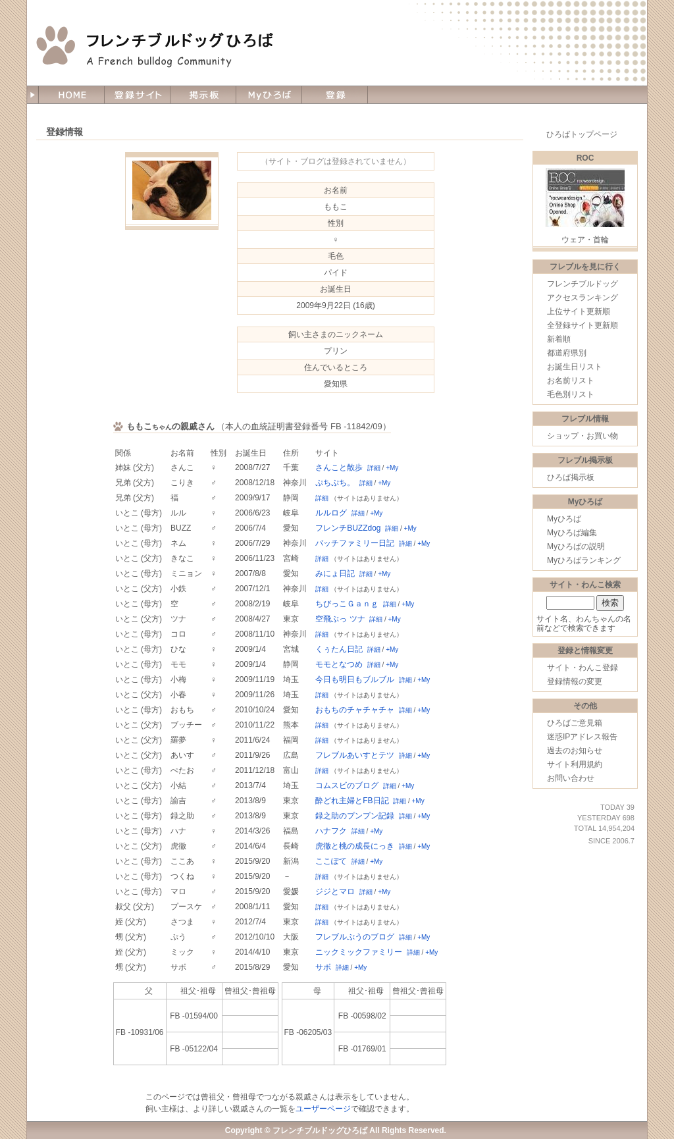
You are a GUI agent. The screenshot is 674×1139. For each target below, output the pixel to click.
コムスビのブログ (346, 785)
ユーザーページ (323, 1108)
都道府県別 (566, 353)
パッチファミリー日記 (354, 543)
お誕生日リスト (574, 366)
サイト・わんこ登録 (582, 667)
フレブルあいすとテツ (354, 755)
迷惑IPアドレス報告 (582, 736)
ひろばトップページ (581, 134)
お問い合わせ (570, 778)
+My (392, 467)
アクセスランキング (582, 297)
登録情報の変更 (574, 681)
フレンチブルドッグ (582, 283)
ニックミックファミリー (358, 952)
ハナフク (331, 830)
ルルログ (331, 512)
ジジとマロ (335, 891)
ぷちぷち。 (335, 482)
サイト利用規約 (574, 764)
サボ (323, 967)
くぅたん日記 (339, 649)
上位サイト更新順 (578, 311)
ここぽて (331, 861)
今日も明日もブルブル (354, 679)
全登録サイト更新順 (582, 325)
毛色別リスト (570, 394)
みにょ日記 (335, 573)
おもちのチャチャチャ (354, 709)
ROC (585, 158)
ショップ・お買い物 (582, 435)
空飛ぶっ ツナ (340, 618)
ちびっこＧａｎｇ (346, 603)
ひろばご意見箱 (574, 723)
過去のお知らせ (574, 750)
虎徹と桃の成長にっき (354, 846)
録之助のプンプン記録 (354, 815)
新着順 (559, 339)
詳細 (373, 467)
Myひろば (564, 518)
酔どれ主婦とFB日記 (351, 800)
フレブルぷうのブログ (354, 936)
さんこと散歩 (339, 467)
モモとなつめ (339, 664)
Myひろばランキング (584, 560)
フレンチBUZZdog (347, 528)
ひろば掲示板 (570, 477)
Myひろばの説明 (576, 546)
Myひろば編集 (572, 532)
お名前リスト (570, 380)
